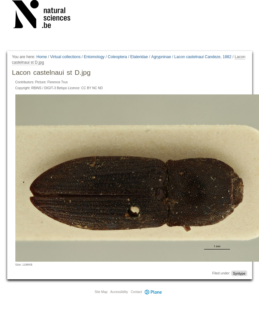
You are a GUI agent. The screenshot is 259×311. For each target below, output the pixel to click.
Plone (154, 292)
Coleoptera (117, 57)
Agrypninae (161, 57)
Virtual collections (65, 57)
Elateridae (139, 57)
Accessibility (119, 292)
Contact (136, 292)
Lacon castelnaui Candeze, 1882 (203, 57)
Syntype (239, 273)
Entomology (94, 57)
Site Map (101, 292)
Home (41, 57)
